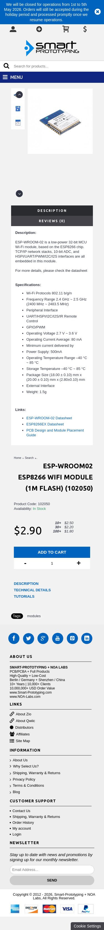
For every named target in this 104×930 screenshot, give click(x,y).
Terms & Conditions (27, 785)
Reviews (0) (52, 221)
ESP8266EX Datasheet (45, 424)
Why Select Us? (24, 766)
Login (15, 834)
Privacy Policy (22, 779)
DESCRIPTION (26, 584)
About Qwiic (22, 721)
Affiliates (20, 734)
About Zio (20, 714)
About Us (18, 760)
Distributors (22, 727)
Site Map (20, 741)
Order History (22, 822)
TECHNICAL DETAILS (32, 590)
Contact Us (20, 811)
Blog (15, 792)
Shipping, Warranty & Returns (35, 773)
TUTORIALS (24, 596)
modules (34, 616)
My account (20, 828)
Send (52, 880)
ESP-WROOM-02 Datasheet (49, 418)
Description (52, 210)
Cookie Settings (87, 926)
